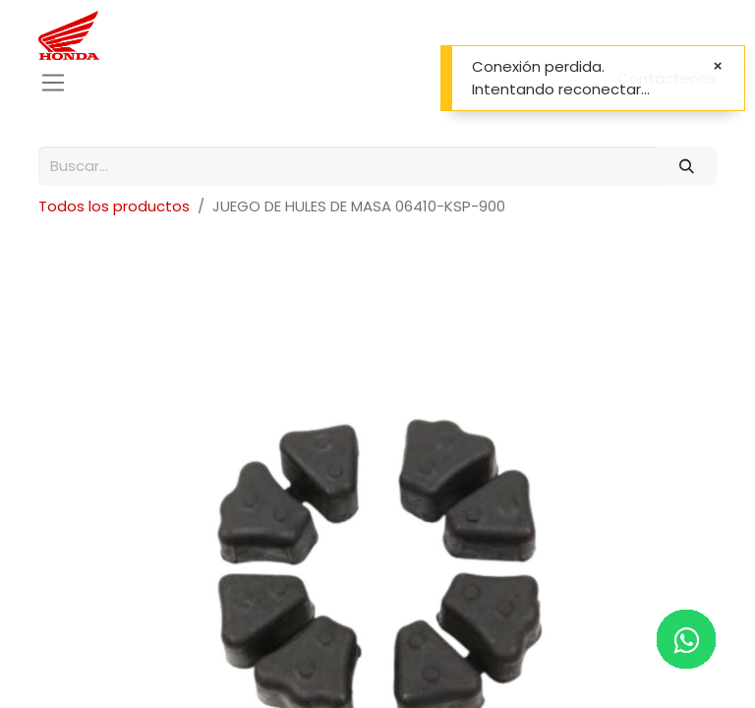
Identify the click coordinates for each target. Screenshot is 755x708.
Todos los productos (114, 206)
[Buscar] (687, 167)
